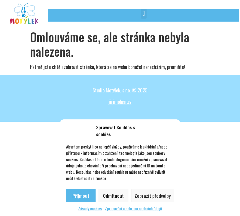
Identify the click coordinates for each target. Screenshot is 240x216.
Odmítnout (113, 195)
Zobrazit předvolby (153, 195)
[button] (144, 14)
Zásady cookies (90, 208)
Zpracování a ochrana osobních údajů (133, 208)
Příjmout (80, 195)
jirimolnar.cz (120, 101)
